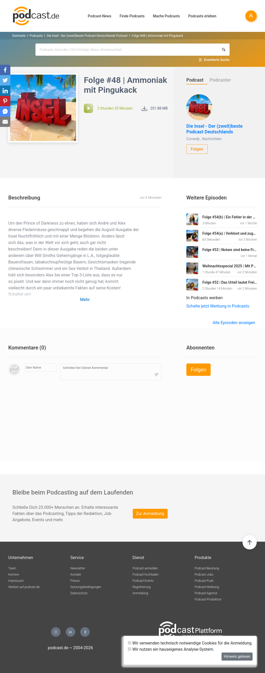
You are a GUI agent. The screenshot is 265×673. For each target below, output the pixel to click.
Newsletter (77, 568)
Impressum (16, 581)
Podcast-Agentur (206, 593)
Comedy (193, 139)
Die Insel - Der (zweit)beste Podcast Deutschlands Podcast (87, 36)
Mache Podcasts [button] (166, 16)
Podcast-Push (204, 581)
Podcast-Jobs (204, 574)
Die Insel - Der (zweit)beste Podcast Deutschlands (214, 128)
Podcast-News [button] (99, 16)
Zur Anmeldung (150, 513)
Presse (75, 581)
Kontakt (75, 574)
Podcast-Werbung (207, 587)
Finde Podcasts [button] (132, 16)
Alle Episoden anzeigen (234, 322)
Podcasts (36, 36)
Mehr (85, 299)
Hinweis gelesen (237, 656)
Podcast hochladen (145, 574)
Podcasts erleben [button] (202, 16)
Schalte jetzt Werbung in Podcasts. (218, 306)
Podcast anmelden (145, 568)
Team (12, 568)
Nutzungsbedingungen (85, 587)
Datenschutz (78, 593)
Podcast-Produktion (208, 599)
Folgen (197, 149)
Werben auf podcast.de (24, 587)
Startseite (19, 36)
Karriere (13, 574)
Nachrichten (212, 139)
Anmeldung (140, 593)
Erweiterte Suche (217, 60)
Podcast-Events (143, 581)
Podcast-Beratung (207, 568)
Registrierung (141, 587)
